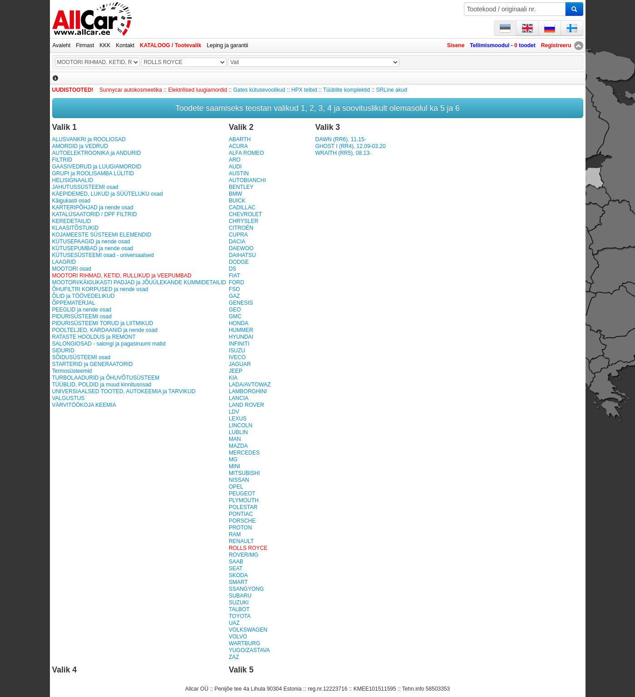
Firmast (85, 45)
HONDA (238, 323)
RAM (235, 534)
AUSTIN (239, 173)
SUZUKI (239, 602)
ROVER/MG (243, 555)
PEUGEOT (242, 493)
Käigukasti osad (71, 201)
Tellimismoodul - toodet (502, 45)
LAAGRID (64, 262)
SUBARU (240, 596)
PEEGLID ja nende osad (82, 309)
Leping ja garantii (227, 45)
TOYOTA (240, 616)
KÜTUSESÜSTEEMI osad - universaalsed (103, 255)
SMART (238, 582)
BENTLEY (241, 187)
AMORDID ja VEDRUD (80, 146)
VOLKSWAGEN (248, 630)
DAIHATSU (242, 255)
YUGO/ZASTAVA (249, 650)
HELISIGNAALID (73, 180)
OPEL (236, 487)
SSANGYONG (246, 589)
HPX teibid (304, 90)
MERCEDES (244, 453)
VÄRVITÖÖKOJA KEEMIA (84, 405)
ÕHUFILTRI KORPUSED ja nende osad (100, 289)
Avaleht (62, 45)
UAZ (234, 623)
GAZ (234, 296)
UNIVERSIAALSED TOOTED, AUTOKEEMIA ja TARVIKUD (124, 391)
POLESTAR (243, 507)
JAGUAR (240, 364)
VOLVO (238, 636)
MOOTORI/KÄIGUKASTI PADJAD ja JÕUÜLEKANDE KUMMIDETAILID (139, 282)
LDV (234, 412)
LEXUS (237, 418)
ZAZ (234, 657)
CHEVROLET (245, 214)
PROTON (240, 527)
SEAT (235, 568)
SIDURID (63, 350)
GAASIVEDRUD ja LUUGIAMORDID (97, 166)
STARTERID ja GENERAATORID (92, 364)
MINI (234, 466)
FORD (236, 282)
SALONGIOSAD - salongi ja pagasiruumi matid (109, 344)
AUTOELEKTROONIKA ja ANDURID (96, 153)
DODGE (239, 262)
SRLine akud (391, 90)
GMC (235, 316)
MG (233, 459)
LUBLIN (238, 432)
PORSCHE (242, 521)
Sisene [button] (456, 45)
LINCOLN (240, 425)
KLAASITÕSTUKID (75, 228)
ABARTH (240, 139)
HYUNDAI (241, 337)
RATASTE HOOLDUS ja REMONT (94, 337)
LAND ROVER (246, 405)
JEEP (235, 371)
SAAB (236, 562)
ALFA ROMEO (246, 153)
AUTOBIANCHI (247, 180)
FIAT (234, 275)
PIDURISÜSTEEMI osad (82, 316)
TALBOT (239, 609)
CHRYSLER (243, 221)
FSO (234, 289)
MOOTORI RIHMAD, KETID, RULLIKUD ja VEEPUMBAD (122, 275)
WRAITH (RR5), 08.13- (343, 153)
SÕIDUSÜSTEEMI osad (81, 357)
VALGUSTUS (68, 398)
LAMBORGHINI (248, 391)
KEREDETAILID (71, 221)
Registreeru (556, 45)
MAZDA (238, 446)
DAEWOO (241, 248)
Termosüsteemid (72, 371)
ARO (235, 160)
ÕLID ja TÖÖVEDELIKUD (83, 296)
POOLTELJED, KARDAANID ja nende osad (105, 330)
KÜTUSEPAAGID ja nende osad (91, 241)
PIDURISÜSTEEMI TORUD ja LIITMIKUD (102, 323)
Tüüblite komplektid (346, 90)
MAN (235, 439)
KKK (104, 45)
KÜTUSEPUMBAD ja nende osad (92, 248)
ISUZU (237, 350)
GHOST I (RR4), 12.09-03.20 (350, 146)
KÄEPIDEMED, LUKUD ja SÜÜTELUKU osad (107, 194)
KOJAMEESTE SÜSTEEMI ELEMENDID (102, 235)
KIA (233, 378)
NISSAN (239, 480)
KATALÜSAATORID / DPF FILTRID (94, 214)
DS (232, 269)
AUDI (235, 166)
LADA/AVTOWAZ (250, 384)
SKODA (238, 575)
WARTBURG (244, 643)
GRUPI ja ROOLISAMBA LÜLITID (93, 173)
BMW (235, 194)
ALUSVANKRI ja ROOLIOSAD (89, 139)
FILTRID (62, 160)
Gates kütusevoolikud (259, 90)
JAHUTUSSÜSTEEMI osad (85, 187)
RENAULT (241, 541)
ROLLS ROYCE (248, 548)
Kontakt (125, 45)
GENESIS (241, 303)
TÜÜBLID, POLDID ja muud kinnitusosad (102, 384)
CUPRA (238, 235)
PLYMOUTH (244, 500)
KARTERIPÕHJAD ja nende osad (92, 207)
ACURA (238, 146)
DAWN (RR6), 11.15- (340, 139)
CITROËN (241, 228)
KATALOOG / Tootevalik (170, 45)
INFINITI (239, 344)
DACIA (237, 241)
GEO (235, 309)
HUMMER (241, 330)
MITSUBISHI (244, 473)
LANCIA (238, 398)
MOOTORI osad (71, 269)
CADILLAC (242, 207)
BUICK (237, 201)
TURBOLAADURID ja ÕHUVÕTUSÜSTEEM (106, 378)
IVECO (237, 357)
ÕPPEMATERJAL (73, 303)
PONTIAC (241, 514)
